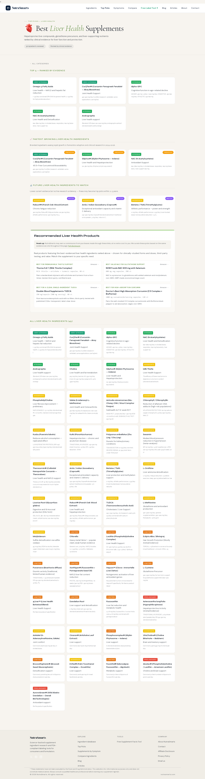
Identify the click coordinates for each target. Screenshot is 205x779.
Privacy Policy (164, 756)
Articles (173, 8)
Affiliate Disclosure (166, 751)
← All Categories (39, 64)
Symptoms (119, 8)
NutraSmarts (17, 8)
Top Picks (105, 8)
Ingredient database (87, 741)
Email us (161, 761)
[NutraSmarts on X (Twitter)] (31, 757)
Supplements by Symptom (89, 751)
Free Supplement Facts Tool (129, 741)
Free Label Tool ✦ (149, 8)
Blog (164, 8)
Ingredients (91, 8)
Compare (132, 8)
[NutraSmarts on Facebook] (36, 757)
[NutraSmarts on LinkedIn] (41, 757)
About (184, 8)
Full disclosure (74, 246)
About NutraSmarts (166, 741)
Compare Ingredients (87, 756)
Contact (195, 8)
